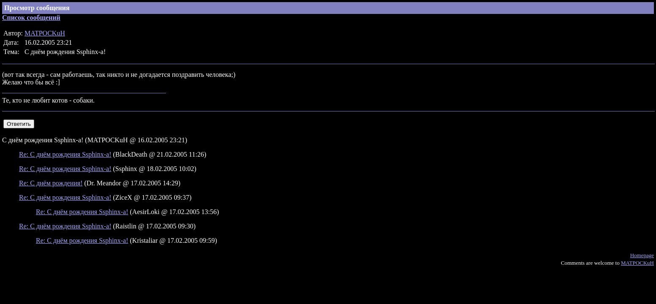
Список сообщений (31, 17)
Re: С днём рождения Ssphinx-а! (65, 154)
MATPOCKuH (44, 33)
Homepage (642, 255)
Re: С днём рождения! (51, 183)
